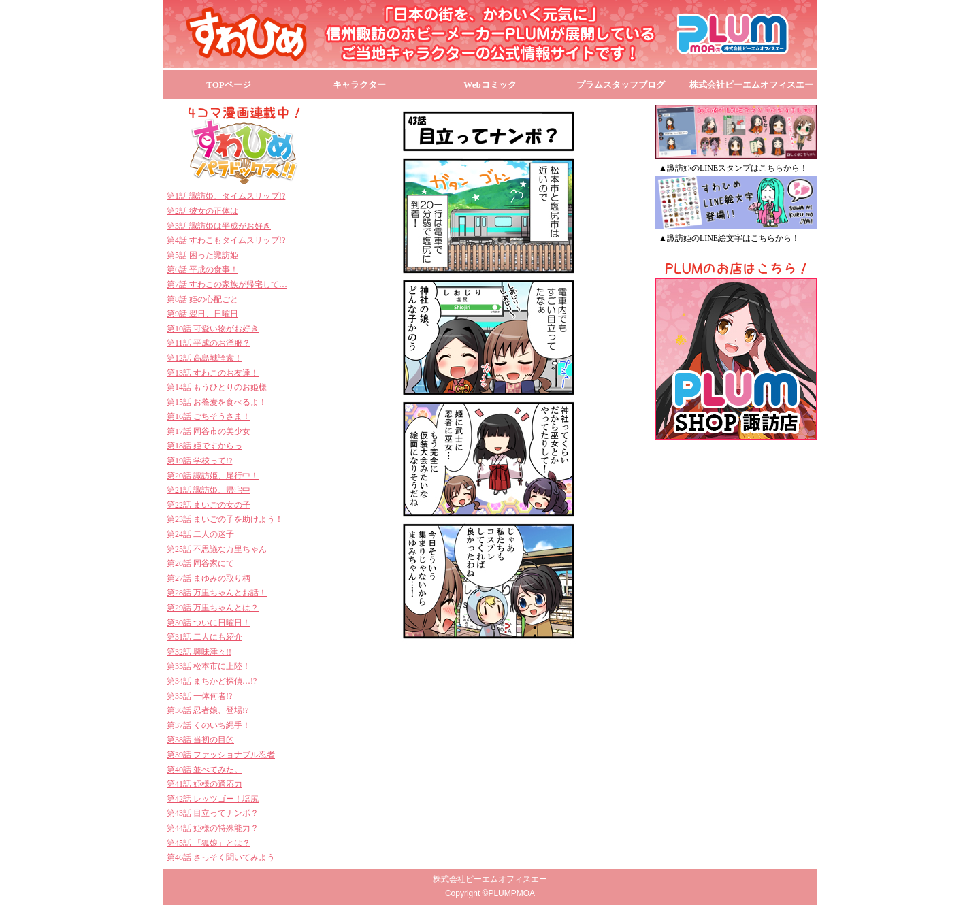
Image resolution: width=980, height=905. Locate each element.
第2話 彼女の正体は (202, 211)
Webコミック (489, 85)
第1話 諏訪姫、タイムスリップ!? (226, 196)
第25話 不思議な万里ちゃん (217, 549)
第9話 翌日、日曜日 (202, 313)
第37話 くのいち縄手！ (208, 725)
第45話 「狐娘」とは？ (208, 843)
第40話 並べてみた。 (204, 769)
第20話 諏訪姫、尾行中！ (213, 475)
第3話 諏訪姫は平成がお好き (219, 226)
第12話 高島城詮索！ (204, 358)
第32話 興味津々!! (199, 652)
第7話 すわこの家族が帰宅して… (227, 284)
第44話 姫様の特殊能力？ (213, 828)
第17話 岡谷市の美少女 (208, 431)
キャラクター (359, 85)
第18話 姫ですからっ (204, 445)
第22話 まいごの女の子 (208, 505)
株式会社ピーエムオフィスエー (751, 85)
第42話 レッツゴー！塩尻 (213, 799)
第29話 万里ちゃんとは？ (213, 607)
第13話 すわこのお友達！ (213, 373)
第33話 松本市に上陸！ (208, 666)
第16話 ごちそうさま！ (208, 416)
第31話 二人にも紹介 (204, 637)
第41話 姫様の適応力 (204, 784)
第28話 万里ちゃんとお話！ (217, 592)
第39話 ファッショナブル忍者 (221, 754)
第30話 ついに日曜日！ (208, 622)
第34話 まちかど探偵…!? (212, 681)
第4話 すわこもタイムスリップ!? (226, 240)
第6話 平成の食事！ (202, 269)
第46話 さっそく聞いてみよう (221, 857)
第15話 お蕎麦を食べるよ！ (217, 402)
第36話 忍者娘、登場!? (207, 710)
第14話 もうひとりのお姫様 (217, 387)
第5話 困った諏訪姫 (202, 255)
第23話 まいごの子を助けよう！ (225, 519)
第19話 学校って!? (199, 460)
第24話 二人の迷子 (200, 534)
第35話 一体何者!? (199, 696)
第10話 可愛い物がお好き (213, 328)
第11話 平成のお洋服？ (208, 343)
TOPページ (228, 85)
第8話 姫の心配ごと (202, 299)
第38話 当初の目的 (200, 739)
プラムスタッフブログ (620, 85)
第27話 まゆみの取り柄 (208, 578)
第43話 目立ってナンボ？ (213, 813)
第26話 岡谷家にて (200, 563)
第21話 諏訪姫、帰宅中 (208, 490)
